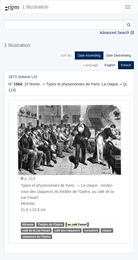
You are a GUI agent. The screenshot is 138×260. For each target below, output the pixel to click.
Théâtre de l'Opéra (50, 224)
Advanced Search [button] (114, 32)
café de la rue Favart (36, 230)
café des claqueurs (67, 230)
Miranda (27, 224)
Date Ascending (89, 55)
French (126, 65)
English (110, 65)
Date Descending (118, 55)
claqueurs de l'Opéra (36, 236)
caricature (91, 230)
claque (106, 230)
